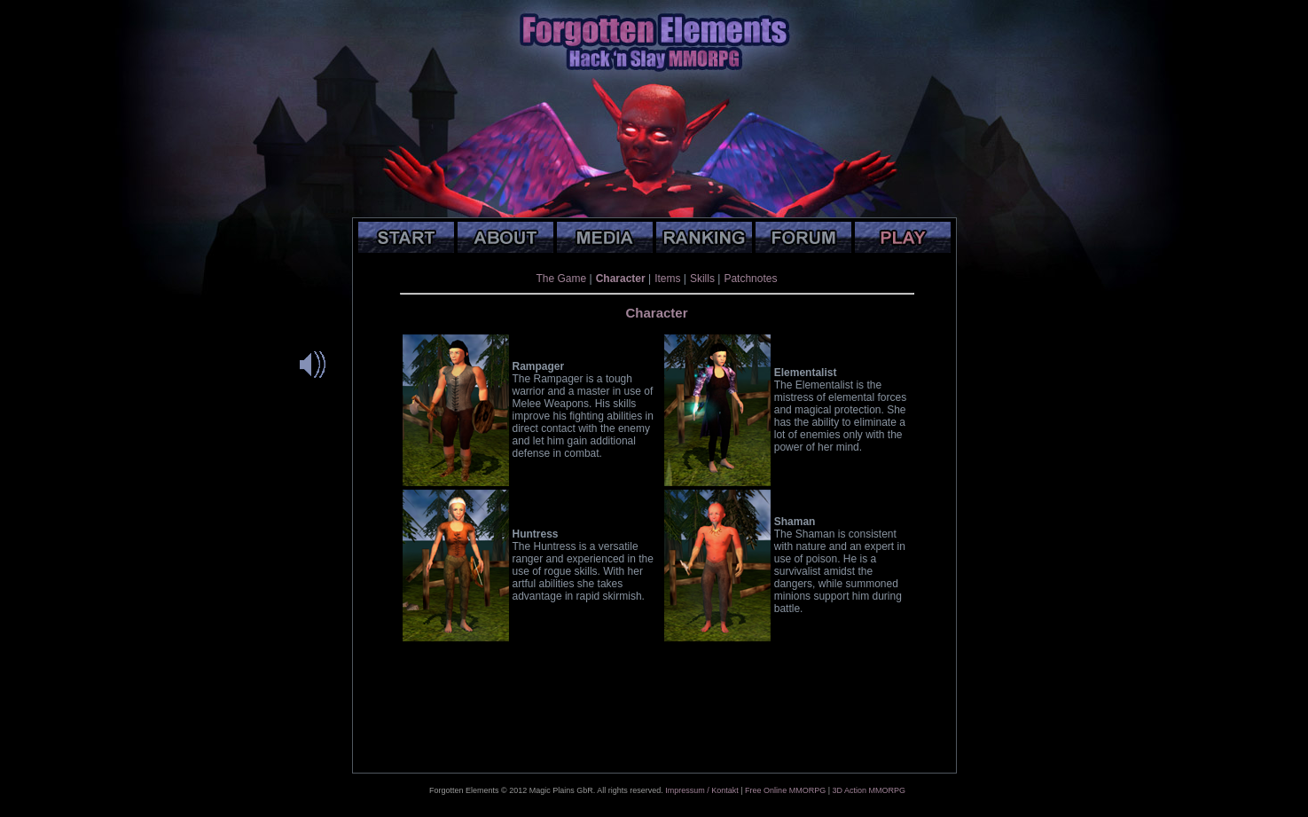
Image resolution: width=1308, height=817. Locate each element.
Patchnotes (750, 278)
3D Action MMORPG (868, 790)
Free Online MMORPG (785, 790)
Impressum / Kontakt (702, 790)
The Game (562, 278)
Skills (702, 278)
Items (667, 278)
